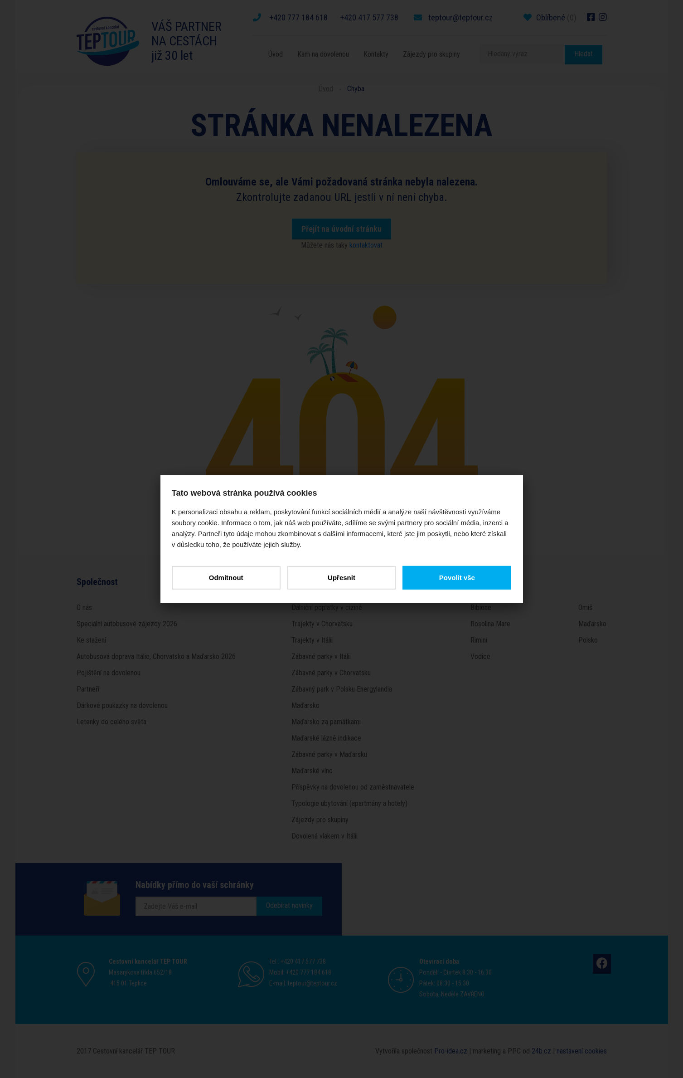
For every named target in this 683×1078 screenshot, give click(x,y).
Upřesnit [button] (341, 577)
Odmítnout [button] (227, 577)
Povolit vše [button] (455, 577)
